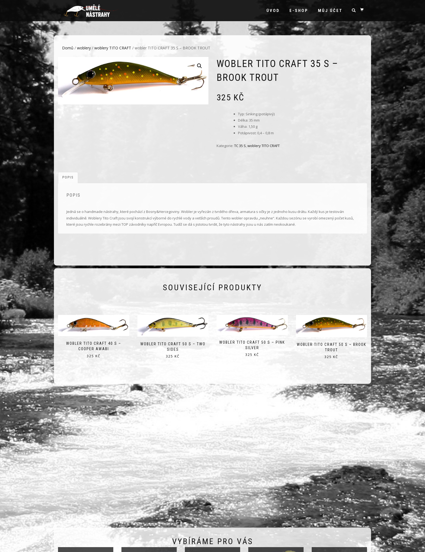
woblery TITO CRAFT (112, 47)
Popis (68, 177)
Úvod (273, 10)
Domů (67, 47)
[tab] (68, 177)
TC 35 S (240, 145)
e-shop (298, 10)
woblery (84, 47)
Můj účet (330, 10)
